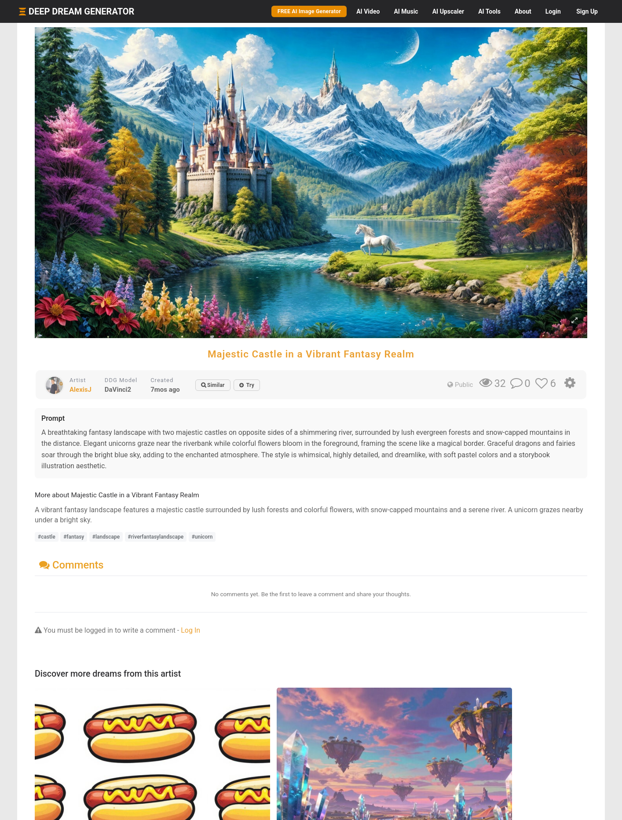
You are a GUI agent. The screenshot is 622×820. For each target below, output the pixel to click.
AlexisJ (80, 390)
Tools (489, 11)
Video (368, 11)
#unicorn (202, 537)
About (523, 11)
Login (553, 11)
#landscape (106, 537)
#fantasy (73, 537)
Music (406, 11)
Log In (190, 630)
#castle (46, 537)
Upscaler (448, 11)
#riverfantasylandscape (156, 537)
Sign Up (587, 11)
